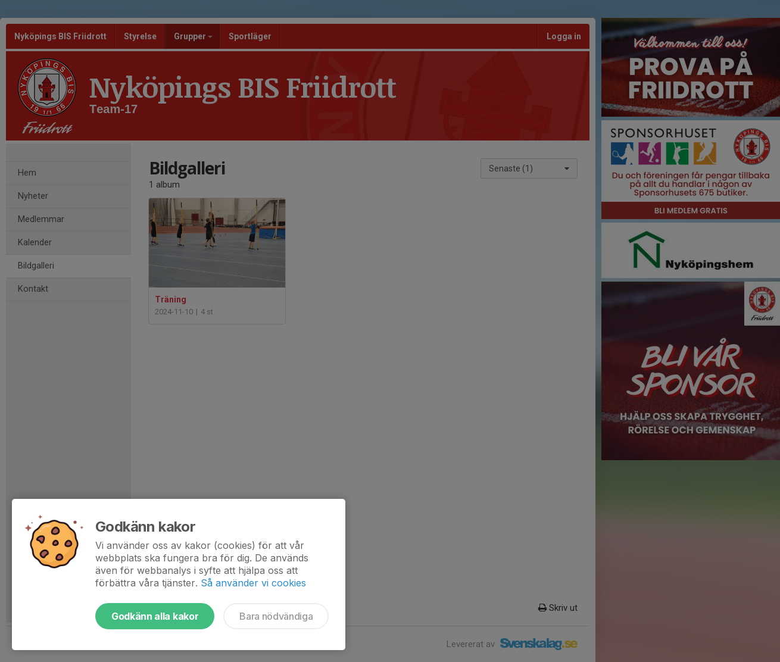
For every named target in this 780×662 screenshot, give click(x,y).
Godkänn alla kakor (154, 616)
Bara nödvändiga (276, 616)
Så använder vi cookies (253, 583)
